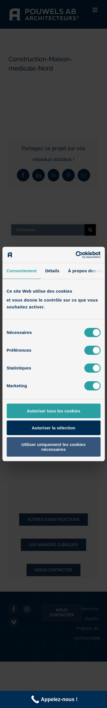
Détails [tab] (52, 270)
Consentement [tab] (22, 270)
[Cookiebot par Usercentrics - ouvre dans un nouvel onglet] (76, 255)
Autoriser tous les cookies (53, 410)
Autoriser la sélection (53, 427)
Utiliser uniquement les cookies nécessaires (53, 447)
